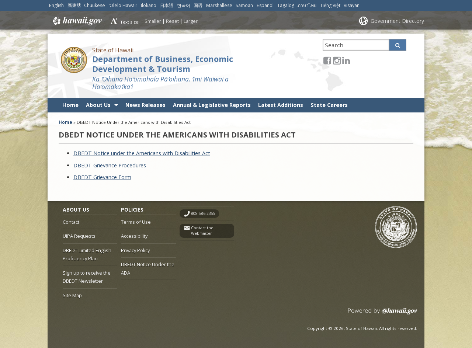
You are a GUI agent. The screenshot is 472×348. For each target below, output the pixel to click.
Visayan (352, 5)
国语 (198, 5)
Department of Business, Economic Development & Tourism (162, 64)
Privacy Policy (135, 250)
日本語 (166, 5)
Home (70, 104)
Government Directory (397, 20)
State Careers (329, 104)
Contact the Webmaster (202, 230)
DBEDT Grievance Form (102, 177)
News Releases (145, 104)
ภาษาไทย (307, 5)
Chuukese (94, 5)
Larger (191, 21)
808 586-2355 (203, 213)
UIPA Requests (79, 236)
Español (265, 5)
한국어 (183, 5)
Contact (71, 222)
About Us (98, 104)
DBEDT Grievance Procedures (109, 165)
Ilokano (148, 5)
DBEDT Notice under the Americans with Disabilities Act (141, 153)
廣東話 (74, 5)
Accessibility (134, 236)
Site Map (72, 295)
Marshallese (219, 5)
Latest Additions (280, 104)
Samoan (244, 5)
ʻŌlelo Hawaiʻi (123, 5)
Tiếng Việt (330, 5)
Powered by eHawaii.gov (382, 314)
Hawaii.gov (76, 21)
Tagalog (285, 5)
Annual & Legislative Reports (212, 104)
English (56, 5)
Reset (172, 21)
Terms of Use (136, 222)
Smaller (153, 21)
